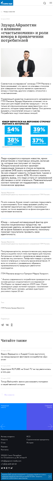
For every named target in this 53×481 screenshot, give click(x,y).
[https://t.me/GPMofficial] (2, 468)
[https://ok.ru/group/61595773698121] (6, 468)
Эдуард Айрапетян (17, 308)
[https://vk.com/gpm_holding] (4, 468)
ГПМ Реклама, (6, 308)
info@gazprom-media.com (11, 461)
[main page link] (6, 3)
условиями (30, 474)
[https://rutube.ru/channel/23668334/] (12, 468)
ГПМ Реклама (42, 84)
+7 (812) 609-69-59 (9, 464)
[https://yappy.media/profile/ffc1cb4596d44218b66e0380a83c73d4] (9, 468)
